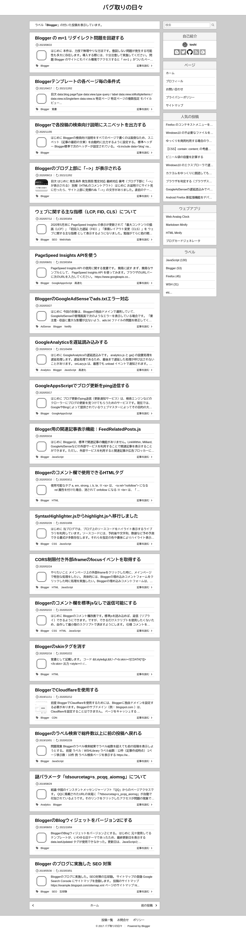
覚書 (54, 109)
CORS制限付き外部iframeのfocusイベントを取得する (88, 559)
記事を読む (145, 65)
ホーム (94, 905)
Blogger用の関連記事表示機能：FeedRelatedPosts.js (88, 429)
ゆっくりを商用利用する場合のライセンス (193, 140)
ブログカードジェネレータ (183, 240)
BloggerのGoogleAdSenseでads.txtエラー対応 (82, 298)
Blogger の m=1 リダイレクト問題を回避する (79, 38)
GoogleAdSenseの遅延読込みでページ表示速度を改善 (201, 189)
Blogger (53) (174, 268)
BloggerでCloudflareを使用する (66, 690)
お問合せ (123, 920)
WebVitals (65, 239)
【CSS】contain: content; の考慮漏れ (190, 149)
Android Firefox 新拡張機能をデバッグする (193, 197)
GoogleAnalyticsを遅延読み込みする (71, 342)
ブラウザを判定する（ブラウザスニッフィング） (197, 181)
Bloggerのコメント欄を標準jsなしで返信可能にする (86, 603)
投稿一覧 (107, 920)
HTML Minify (174, 232)
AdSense (46, 326)
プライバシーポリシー (180, 97)
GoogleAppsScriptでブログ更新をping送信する (82, 385)
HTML (55, 500)
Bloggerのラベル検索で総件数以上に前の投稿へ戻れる (88, 733)
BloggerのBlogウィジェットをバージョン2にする (83, 820)
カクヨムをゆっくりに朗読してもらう (190, 173)
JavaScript (70, 370)
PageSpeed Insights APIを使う (66, 255)
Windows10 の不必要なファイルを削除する (194, 132)
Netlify (67, 326)
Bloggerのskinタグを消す (60, 646)
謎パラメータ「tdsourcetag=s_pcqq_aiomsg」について (91, 776)
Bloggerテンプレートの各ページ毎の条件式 (77, 81)
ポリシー (139, 920)
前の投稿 (147, 905)
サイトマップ (174, 105)
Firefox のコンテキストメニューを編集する (193, 124)
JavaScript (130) (176, 260)
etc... (169, 292)
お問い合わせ (174, 89)
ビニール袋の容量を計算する (184, 157)
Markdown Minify (176, 224)
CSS (54, 543)
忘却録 (63, 891)
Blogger (45, 65)
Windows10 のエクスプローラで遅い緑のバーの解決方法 (202, 165)
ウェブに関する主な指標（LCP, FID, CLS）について (86, 211)
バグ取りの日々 (123, 7)
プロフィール (174, 81)
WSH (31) (172, 284)
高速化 (78, 283)
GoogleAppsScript (62, 283)
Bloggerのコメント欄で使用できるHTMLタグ (79, 472)
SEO (54, 239)
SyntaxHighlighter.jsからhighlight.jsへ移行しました (86, 516)
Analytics (46, 370)
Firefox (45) (173, 276)
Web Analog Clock (177, 216)
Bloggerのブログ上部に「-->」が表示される (78, 168)
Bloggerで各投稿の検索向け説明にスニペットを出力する (90, 124)
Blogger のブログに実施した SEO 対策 (73, 863)
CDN (54, 717)
